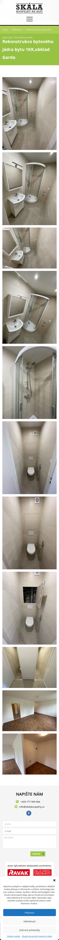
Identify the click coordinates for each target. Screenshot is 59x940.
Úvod (5, 29)
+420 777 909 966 (30, 801)
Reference (17, 29)
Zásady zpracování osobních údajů (37, 936)
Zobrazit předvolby (29, 930)
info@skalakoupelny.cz (31, 806)
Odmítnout (29, 921)
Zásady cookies (13, 936)
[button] (54, 880)
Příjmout (29, 912)
